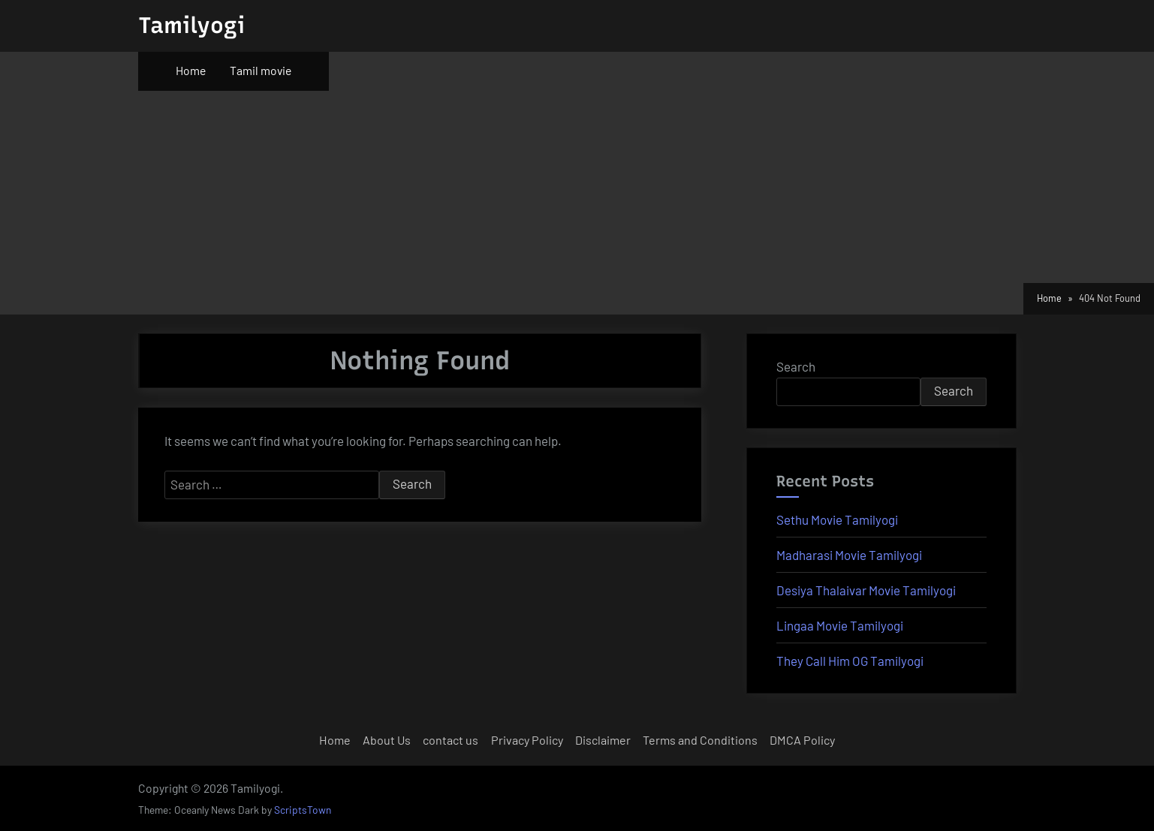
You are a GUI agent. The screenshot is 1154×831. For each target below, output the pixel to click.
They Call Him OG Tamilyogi (850, 660)
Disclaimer (603, 740)
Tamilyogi (191, 25)
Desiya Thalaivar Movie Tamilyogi (866, 590)
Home (191, 70)
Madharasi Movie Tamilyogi (849, 554)
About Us (387, 740)
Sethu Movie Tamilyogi (837, 519)
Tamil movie (260, 70)
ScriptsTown (302, 809)
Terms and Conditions (700, 740)
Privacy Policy (527, 740)
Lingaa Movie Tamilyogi (839, 625)
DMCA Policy (802, 740)
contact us (450, 740)
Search (795, 366)
